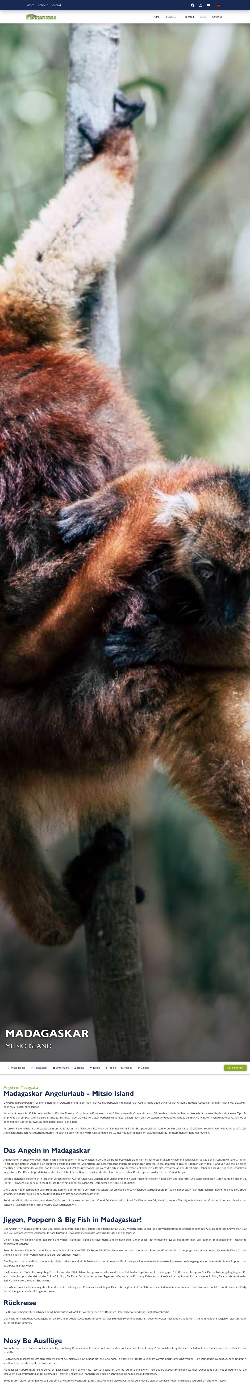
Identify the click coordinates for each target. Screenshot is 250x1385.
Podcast (47, 5)
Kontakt (63, 5)
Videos (32, 5)
